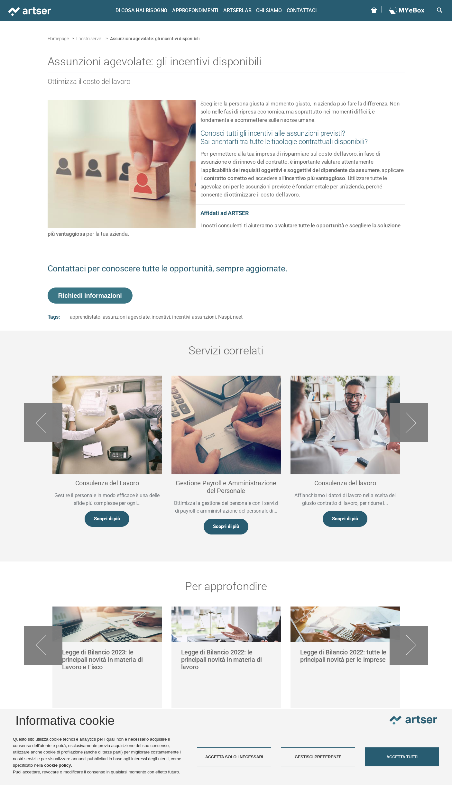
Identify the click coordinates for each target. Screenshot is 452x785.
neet (237, 317)
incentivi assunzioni (194, 317)
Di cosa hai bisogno (141, 10)
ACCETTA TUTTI (402, 756)
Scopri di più (107, 519)
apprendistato (85, 317)
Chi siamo (268, 10)
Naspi (224, 317)
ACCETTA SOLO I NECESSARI (234, 756)
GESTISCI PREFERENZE (318, 756)
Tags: (54, 317)
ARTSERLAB (237, 10)
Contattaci (301, 10)
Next (409, 423)
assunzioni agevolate (126, 317)
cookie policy (57, 765)
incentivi (161, 317)
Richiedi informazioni (90, 295)
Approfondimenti (194, 10)
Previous (43, 423)
